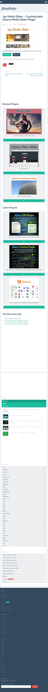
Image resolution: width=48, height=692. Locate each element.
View (33, 140)
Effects (24, 487)
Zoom (24, 545)
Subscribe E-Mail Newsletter (7, 609)
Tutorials (6, 406)
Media (24, 24)
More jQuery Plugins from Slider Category (16, 322)
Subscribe (35, 686)
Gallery (24, 494)
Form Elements (24, 491)
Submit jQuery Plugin (24, 573)
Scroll (24, 523)
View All (33, 437)
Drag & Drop (24, 484)
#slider (5, 59)
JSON (24, 501)
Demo (16, 54)
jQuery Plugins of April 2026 (24, 560)
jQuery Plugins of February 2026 (24, 565)
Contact (24, 581)
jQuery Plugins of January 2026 (24, 568)
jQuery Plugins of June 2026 (24, 554)
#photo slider (12, 59)
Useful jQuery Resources (24, 571)
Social (24, 528)
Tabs (24, 533)
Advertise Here (24, 394)
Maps (24, 504)
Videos (2, 598)
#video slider (19, 59)
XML (24, 543)
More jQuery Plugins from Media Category (16, 324)
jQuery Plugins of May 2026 (12, 318)
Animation (24, 469)
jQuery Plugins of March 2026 (24, 563)
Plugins (5, 401)
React (24, 518)
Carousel (24, 474)
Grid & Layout (24, 496)
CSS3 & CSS (24, 479)
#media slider (31, 59)
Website (7, 54)
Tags (4, 403)
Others (24, 516)
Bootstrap (24, 472)
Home (2, 593)
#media (24, 59)
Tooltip (24, 538)
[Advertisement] (24, 89)
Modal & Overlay (24, 513)
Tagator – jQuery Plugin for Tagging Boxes (13, 74)
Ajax (24, 467)
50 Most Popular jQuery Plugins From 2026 (17, 320)
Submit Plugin (4, 595)
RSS (2, 605)
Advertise (24, 579)
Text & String (24, 535)
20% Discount (10, 579)
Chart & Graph (24, 477)
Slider (20, 24)
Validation (24, 540)
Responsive (24, 521)
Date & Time (24, 482)
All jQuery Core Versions (6, 610)
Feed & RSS (24, 489)
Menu (24, 508)
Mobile (24, 511)
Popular (3, 600)
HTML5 (24, 499)
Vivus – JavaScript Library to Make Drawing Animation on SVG (34, 74)
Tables (24, 531)
